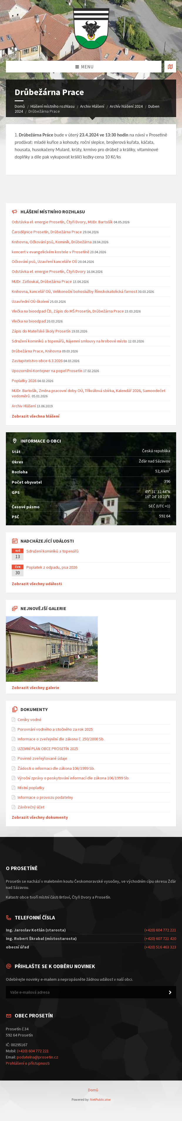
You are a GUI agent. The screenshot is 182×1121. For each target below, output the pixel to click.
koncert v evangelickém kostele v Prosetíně (50, 251)
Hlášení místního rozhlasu (53, 106)
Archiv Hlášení (92, 106)
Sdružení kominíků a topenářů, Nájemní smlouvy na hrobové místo (69, 341)
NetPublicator (100, 1099)
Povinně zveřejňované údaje (42, 758)
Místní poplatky (31, 787)
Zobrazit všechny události (37, 583)
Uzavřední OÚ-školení (30, 301)
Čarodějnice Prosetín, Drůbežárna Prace (47, 231)
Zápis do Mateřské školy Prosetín (41, 331)
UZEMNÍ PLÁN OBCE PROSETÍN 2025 (48, 748)
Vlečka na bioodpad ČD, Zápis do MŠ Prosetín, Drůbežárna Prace (68, 311)
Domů (20, 106)
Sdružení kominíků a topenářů (52, 551)
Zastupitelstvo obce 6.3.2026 (37, 360)
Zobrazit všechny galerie (35, 687)
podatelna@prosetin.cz (37, 1057)
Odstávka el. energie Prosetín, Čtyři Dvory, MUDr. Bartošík (62, 221)
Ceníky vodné (29, 719)
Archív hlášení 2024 (126, 106)
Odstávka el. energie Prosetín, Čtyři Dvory (49, 271)
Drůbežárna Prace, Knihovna (37, 351)
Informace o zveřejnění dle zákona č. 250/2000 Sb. (61, 739)
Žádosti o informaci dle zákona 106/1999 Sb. (56, 768)
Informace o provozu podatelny (45, 797)
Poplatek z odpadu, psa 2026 (51, 567)
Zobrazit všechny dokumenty (40, 817)
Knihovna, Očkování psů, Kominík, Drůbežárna (52, 241)
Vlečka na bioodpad (29, 321)
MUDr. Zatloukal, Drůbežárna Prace (42, 281)
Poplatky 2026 (24, 380)
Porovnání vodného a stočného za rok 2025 (55, 729)
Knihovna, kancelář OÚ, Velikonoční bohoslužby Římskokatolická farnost (74, 291)
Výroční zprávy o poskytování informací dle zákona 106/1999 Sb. (73, 778)
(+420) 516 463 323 (160, 947)
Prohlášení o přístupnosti (28, 1063)
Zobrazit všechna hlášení (35, 416)
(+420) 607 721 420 (160, 938)
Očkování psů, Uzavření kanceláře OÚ (44, 261)
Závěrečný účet (31, 807)
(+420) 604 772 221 (160, 930)
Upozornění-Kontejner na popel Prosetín (47, 370)
